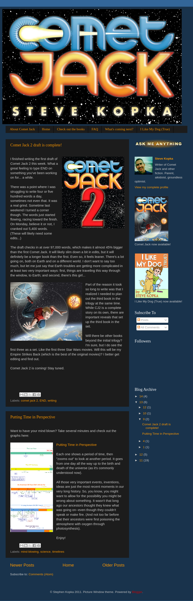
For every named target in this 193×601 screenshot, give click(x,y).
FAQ (95, 129)
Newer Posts (22, 565)
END (43, 400)
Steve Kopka (164, 158)
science (45, 551)
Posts (143, 320)
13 (141, 402)
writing (52, 400)
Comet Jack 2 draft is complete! (36, 145)
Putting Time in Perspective (32, 417)
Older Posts (113, 565)
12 (145, 407)
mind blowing (30, 551)
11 (141, 460)
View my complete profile (151, 187)
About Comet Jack (22, 129)
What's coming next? (119, 129)
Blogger (137, 592)
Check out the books (71, 129)
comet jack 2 (29, 400)
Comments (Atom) (41, 574)
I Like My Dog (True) (155, 129)
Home (46, 129)
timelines (58, 551)
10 (145, 413)
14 (141, 396)
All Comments (148, 327)
